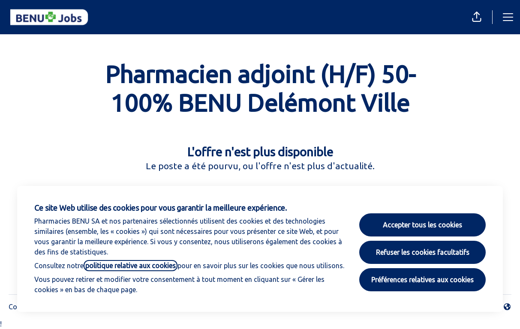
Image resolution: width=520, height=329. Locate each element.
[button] (477, 17)
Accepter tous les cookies (422, 225)
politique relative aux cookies (130, 265)
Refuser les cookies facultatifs (422, 252)
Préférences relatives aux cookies (422, 280)
